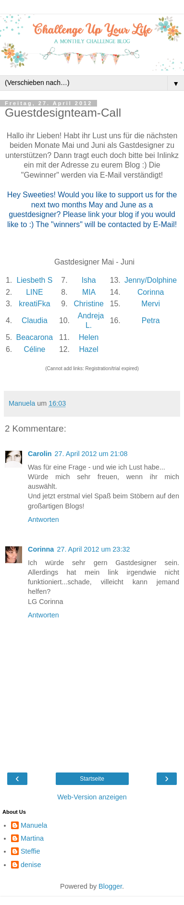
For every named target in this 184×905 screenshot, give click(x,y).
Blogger (110, 886)
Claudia (35, 320)
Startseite (92, 778)
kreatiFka (34, 304)
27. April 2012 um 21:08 (91, 454)
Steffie (30, 851)
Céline (34, 349)
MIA (88, 292)
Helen (88, 337)
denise (31, 865)
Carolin (40, 454)
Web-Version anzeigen (92, 797)
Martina (32, 838)
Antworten (43, 519)
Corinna (150, 292)
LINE (34, 292)
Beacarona (34, 337)
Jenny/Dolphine (150, 280)
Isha (89, 280)
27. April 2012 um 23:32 (93, 549)
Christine (88, 304)
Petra (151, 320)
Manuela (34, 825)
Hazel (88, 349)
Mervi (150, 304)
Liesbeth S (34, 280)
